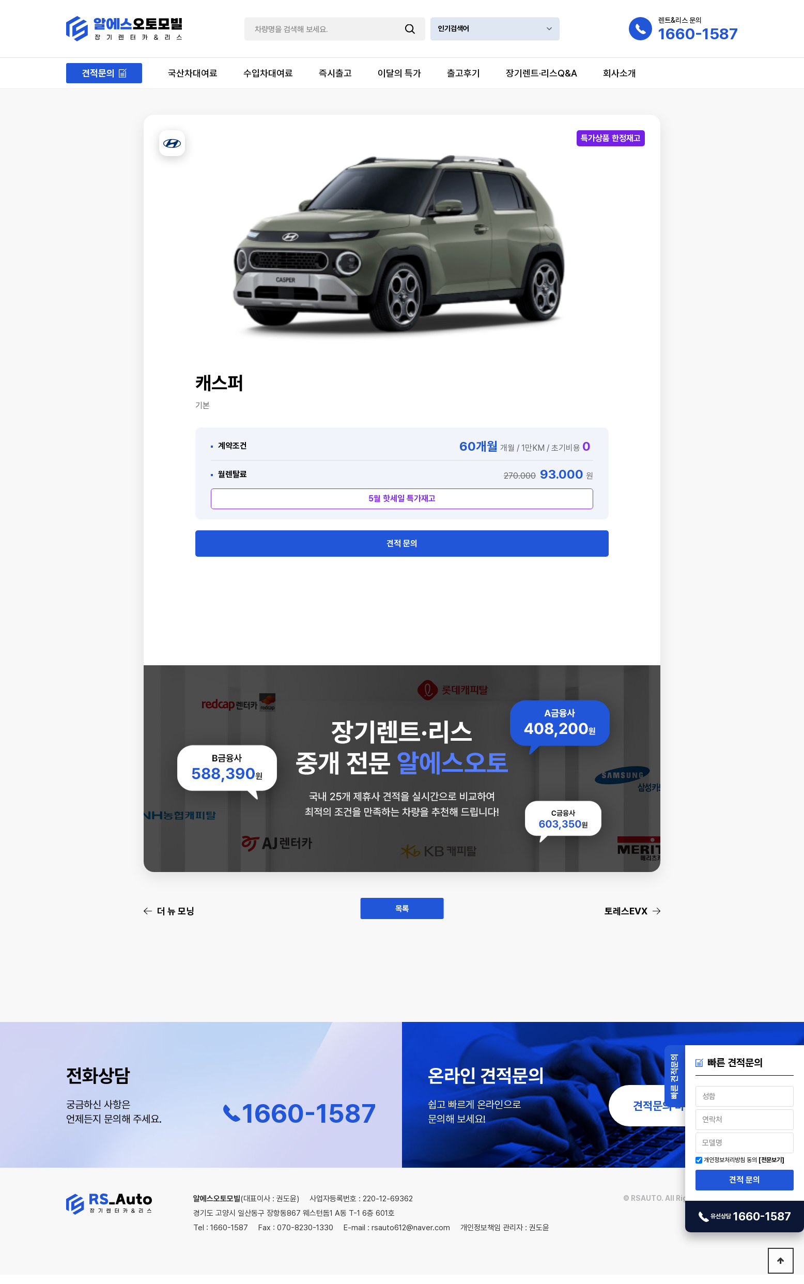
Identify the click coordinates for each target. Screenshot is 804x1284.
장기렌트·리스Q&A (541, 73)
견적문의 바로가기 (673, 1115)
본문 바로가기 (0, 0)
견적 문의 (744, 1180)
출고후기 (463, 73)
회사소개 (619, 73)
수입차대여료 (268, 73)
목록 (402, 919)
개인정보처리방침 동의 (730, 1160)
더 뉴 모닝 (175, 920)
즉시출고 (335, 73)
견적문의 (98, 73)
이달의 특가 (399, 73)
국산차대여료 (193, 73)
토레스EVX (626, 920)
